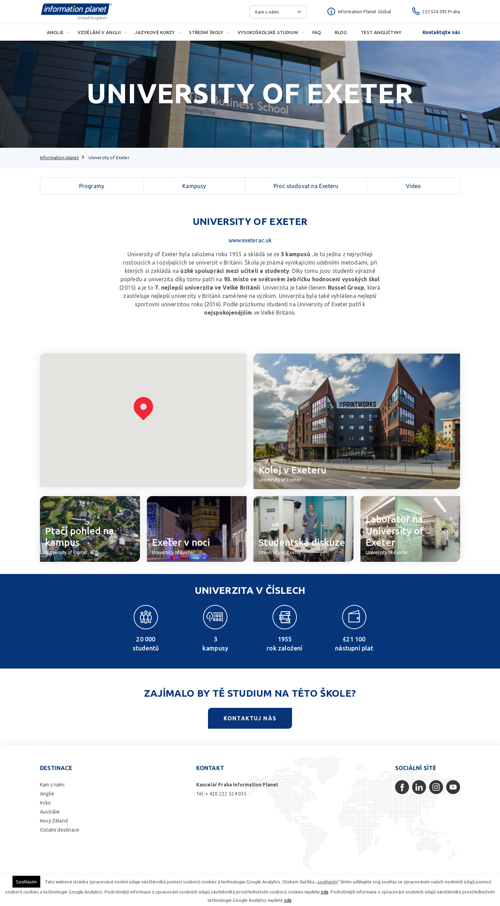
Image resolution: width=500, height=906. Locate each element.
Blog (341, 32)
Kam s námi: (52, 784)
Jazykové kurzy (155, 32)
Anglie (55, 32)
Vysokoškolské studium (268, 32)
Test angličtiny (381, 32)
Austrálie (50, 812)
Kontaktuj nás (250, 718)
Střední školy (206, 32)
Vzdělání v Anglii (99, 32)
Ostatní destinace (59, 830)
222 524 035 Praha (441, 11)
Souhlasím (26, 881)
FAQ (316, 32)
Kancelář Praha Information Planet (237, 784)
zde (324, 891)
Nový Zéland (54, 821)
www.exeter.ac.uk (250, 240)
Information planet (59, 157)
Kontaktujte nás (441, 32)
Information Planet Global (364, 11)
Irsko (45, 803)
